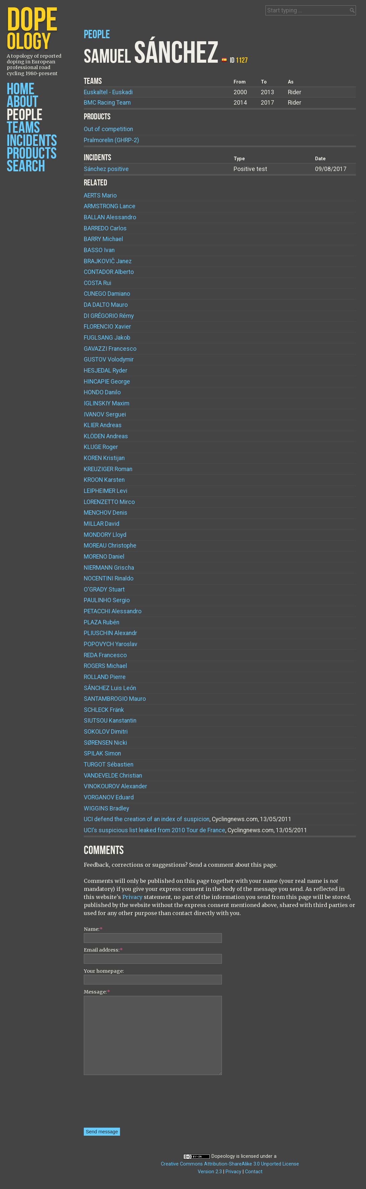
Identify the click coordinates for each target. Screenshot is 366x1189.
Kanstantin (110, 720)
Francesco (110, 348)
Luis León (110, 688)
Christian (113, 775)
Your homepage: (104, 971)
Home (21, 89)
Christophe (110, 545)
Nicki (105, 742)
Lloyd (105, 534)
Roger (101, 447)
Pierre (105, 677)
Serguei (105, 414)
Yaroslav (110, 644)
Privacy (132, 897)
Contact (253, 1172)
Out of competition (108, 129)
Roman (108, 469)
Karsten (104, 479)
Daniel (104, 556)
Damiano (107, 293)
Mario (100, 195)
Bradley (106, 808)
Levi (105, 491)
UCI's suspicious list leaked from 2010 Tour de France (154, 830)
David (101, 523)
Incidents (32, 141)
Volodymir (109, 359)
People (25, 115)
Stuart (104, 589)
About (22, 102)
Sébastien (108, 764)
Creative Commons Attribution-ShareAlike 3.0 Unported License (230, 1164)
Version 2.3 (210, 1172)
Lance (109, 206)
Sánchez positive (106, 169)
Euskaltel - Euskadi (108, 92)
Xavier (107, 326)
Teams (23, 127)
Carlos (105, 228)
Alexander (115, 786)
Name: (93, 929)
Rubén (101, 622)
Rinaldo (108, 578)
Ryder (105, 370)
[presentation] (111, 1103)
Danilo (102, 392)
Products (32, 153)
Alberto (109, 272)
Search (26, 166)
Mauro (106, 304)
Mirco (109, 502)
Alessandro (110, 217)
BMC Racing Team (107, 102)
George (107, 381)
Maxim (106, 403)
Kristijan (104, 458)
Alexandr (110, 633)
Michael (103, 239)
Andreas (103, 425)
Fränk (104, 709)
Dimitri (106, 731)
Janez (108, 261)
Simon (102, 753)
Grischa (109, 567)
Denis (105, 512)
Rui (97, 283)
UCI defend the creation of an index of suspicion (146, 819)
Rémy (109, 316)
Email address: (103, 950)
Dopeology (223, 1156)
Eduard (109, 797)
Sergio (107, 600)
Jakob (107, 337)
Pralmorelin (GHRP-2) (111, 140)
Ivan (99, 250)
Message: (97, 992)
